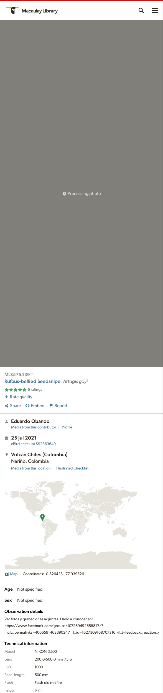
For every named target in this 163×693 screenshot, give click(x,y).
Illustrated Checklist (72, 468)
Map (10, 574)
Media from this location (31, 468)
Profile (67, 427)
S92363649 (33, 444)
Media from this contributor (33, 427)
